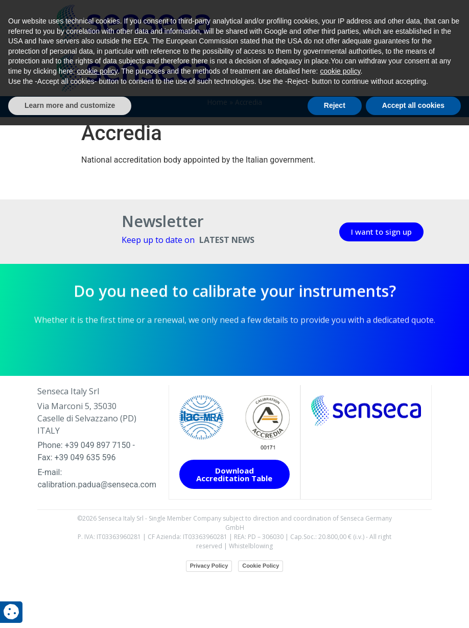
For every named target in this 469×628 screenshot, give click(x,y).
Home (217, 153)
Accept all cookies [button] (413, 608)
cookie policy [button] (97, 574)
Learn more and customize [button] (70, 608)
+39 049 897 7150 (98, 497)
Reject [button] (334, 608)
